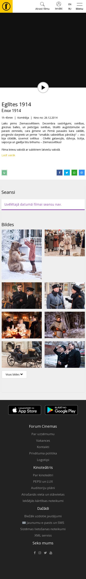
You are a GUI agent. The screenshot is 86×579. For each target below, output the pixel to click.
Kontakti (43, 447)
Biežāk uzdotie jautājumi (43, 516)
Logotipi (43, 460)
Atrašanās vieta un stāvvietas (43, 494)
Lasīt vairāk (8, 155)
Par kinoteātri (43, 475)
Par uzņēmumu (43, 434)
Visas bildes (14, 374)
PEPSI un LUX (43, 481)
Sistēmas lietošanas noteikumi (43, 529)
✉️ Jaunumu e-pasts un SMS (43, 522)
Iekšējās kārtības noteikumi (43, 501)
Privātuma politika (43, 453)
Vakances (43, 440)
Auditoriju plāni (43, 488)
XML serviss (43, 535)
